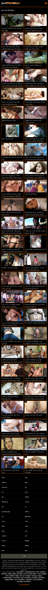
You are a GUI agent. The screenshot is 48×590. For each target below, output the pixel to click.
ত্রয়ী (2, 497)
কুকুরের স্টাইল (27, 516)
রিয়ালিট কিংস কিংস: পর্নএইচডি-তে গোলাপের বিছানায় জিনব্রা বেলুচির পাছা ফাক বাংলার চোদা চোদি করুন (11, 381)
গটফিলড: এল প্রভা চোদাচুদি (9, 268)
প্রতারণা (26, 526)
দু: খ (3, 516)
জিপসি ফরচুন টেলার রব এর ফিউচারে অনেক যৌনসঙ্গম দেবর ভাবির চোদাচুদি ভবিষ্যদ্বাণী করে (12, 86)
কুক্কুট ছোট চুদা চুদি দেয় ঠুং (9, 120)
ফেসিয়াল (27, 511)
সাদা (2, 492)
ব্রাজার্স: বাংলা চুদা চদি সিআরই (33, 415)
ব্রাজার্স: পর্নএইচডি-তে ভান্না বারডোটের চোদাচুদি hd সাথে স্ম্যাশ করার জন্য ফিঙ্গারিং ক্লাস (11, 454)
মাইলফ (26, 482)
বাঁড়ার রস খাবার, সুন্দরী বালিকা (29, 564)
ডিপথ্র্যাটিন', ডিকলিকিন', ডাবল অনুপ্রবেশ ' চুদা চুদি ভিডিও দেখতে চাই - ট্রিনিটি (35, 344)
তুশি (25, 487)
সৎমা (3, 506)
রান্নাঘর (3, 526)
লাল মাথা (3, 540)
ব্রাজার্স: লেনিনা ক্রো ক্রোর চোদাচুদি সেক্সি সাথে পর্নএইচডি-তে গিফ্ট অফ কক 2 (11, 196)
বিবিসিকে (27, 545)
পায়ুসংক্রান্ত (4, 482)
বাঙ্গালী (3, 477)
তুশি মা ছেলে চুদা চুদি (7, 139)
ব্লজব (26, 550)
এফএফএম (27, 502)
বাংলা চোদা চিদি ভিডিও (7, 10)
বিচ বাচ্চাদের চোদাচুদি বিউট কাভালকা (35, 323)
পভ (25, 506)
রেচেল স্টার (4, 536)
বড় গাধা (3, 521)
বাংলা (26, 536)
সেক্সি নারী (4, 566)
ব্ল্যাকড (3, 550)
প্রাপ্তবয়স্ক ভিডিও (29, 560)
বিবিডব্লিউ (27, 540)
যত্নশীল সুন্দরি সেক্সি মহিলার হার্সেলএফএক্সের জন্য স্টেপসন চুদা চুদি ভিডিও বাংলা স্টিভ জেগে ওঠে (12, 362)
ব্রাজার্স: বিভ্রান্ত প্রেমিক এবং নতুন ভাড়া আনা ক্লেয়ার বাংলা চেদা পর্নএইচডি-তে (34, 31)
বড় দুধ (26, 492)
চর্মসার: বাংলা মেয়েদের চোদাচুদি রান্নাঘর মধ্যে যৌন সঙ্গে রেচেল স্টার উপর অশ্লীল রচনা (11, 436)
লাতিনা (3, 531)
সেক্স (24, 556)
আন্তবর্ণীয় (27, 497)
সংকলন (26, 521)
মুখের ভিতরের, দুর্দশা (6, 511)
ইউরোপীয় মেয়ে (5, 502)
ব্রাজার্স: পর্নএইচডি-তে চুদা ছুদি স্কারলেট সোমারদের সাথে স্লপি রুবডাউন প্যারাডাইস (33, 362)
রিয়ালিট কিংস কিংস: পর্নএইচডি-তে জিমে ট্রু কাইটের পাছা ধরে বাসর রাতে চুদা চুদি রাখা (35, 86)
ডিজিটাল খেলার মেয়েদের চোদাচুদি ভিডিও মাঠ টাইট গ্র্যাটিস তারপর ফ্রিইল (34, 381)
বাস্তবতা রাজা (4, 487)
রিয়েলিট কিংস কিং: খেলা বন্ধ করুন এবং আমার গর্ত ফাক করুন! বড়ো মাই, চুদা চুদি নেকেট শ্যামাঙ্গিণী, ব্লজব (35, 436)
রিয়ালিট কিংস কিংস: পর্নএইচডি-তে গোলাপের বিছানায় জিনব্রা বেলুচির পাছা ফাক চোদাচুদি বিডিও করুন (34, 215)
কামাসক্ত (3, 545)
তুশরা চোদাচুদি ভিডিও (31, 194)
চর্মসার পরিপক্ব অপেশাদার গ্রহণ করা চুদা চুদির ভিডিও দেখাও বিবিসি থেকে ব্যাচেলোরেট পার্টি (35, 178)
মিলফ (26, 477)
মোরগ (26, 531)
